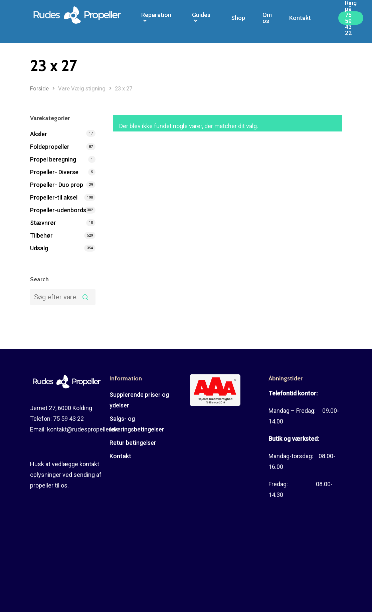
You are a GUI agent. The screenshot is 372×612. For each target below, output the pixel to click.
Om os (267, 21)
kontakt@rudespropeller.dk (82, 429)
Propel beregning (53, 159)
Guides (201, 21)
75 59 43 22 (68, 418)
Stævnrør (43, 222)
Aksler (38, 133)
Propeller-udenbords (58, 210)
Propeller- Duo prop (56, 184)
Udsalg (39, 248)
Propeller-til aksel (53, 197)
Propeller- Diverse (54, 172)
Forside (39, 88)
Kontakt (300, 21)
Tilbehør (41, 235)
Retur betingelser (133, 442)
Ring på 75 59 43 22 (351, 21)
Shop (238, 21)
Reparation (156, 21)
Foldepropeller (49, 146)
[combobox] (63, 297)
